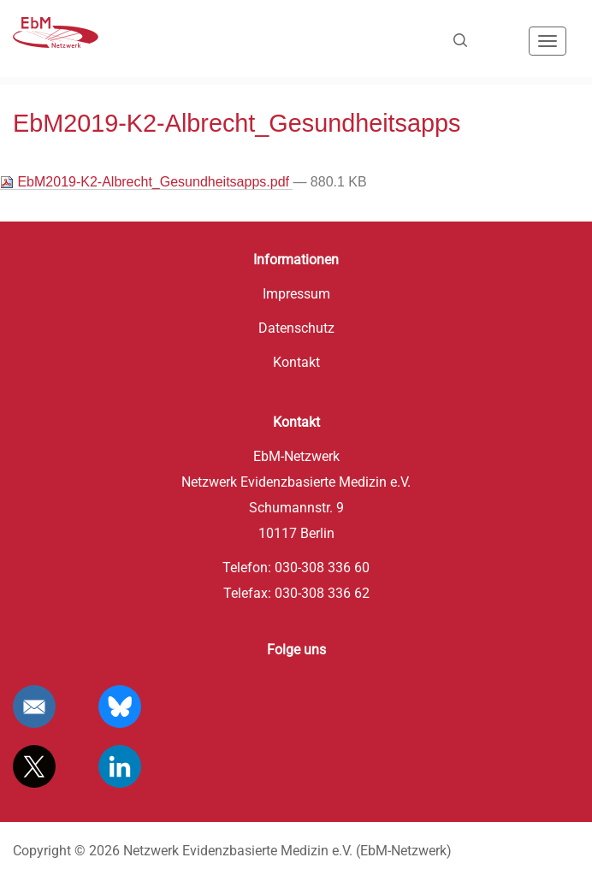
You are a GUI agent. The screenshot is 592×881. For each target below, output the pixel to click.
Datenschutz (296, 328)
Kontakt (296, 362)
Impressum (296, 294)
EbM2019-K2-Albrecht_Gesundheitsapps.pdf (146, 182)
